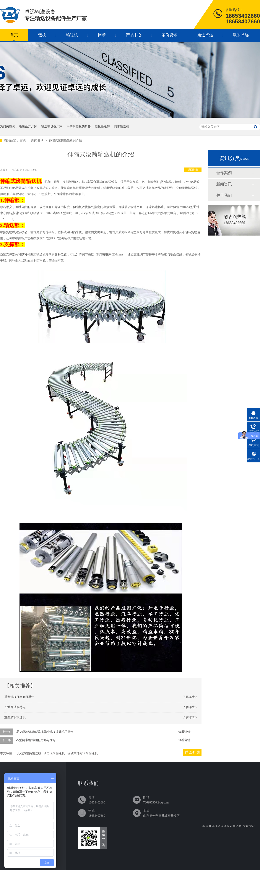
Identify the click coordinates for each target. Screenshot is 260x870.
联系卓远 (241, 35)
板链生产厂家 (28, 126)
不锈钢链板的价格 (79, 126)
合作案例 (224, 173)
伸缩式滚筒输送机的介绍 (65, 140)
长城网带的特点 (15, 707)
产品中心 (133, 35)
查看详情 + (185, 731)
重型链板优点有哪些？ (19, 697)
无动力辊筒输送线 (29, 753)
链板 (42, 35)
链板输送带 (102, 126)
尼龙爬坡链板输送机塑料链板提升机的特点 (45, 731)
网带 (102, 35)
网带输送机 (121, 126)
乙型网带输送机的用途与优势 (35, 740)
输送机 (72, 35)
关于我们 (224, 195)
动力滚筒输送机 (54, 753)
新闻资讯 (37, 140)
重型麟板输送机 (15, 717)
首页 (14, 35)
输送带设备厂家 (51, 126)
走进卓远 (205, 35)
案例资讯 (169, 35)
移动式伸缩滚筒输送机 (82, 753)
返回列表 (193, 169)
